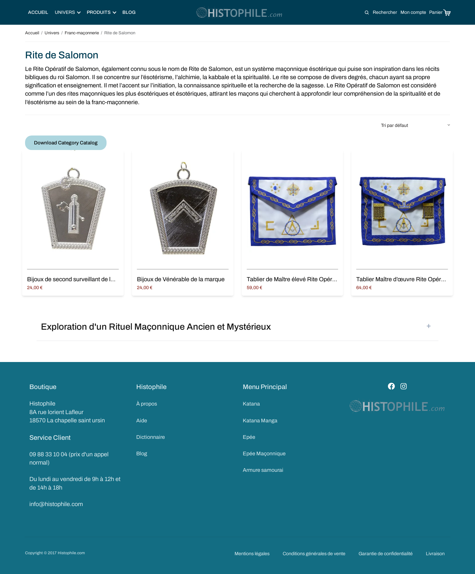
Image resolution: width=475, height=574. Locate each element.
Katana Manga (260, 420)
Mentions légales (252, 553)
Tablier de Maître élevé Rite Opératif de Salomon (310, 279)
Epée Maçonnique (264, 453)
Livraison (435, 553)
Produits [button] (101, 12)
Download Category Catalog (66, 142)
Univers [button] (68, 12)
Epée (249, 437)
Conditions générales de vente (314, 553)
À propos (146, 404)
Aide (141, 420)
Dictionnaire (150, 437)
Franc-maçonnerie (82, 33)
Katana (251, 404)
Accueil (38, 12)
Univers (52, 33)
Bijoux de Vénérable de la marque (181, 279)
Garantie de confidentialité (386, 553)
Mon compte (413, 12)
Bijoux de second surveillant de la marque (81, 279)
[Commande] (415, 125)
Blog (129, 12)
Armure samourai (263, 470)
